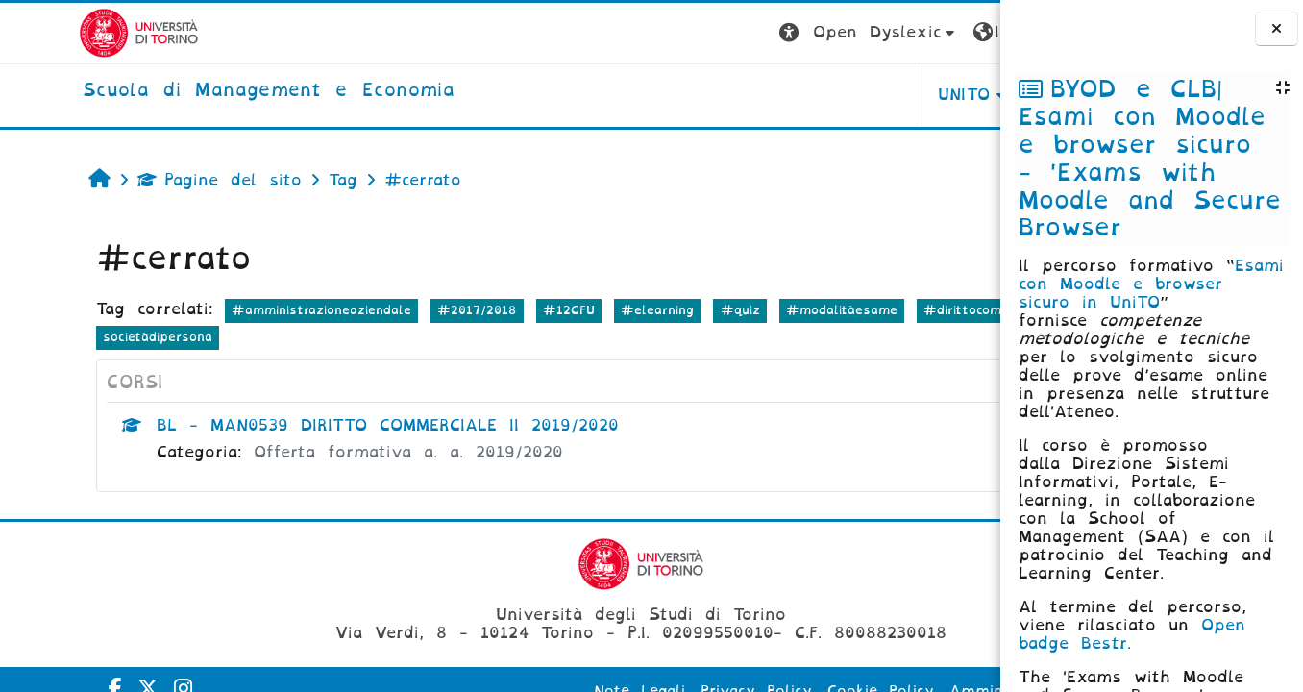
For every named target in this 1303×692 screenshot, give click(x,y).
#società (223, 337)
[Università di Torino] (60, 32)
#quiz (671, 310)
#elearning (588, 310)
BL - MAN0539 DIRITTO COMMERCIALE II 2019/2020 (318, 425)
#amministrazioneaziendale (252, 310)
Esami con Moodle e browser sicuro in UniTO (1151, 284)
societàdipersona (333, 337)
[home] (190, 91)
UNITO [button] (761, 95)
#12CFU (500, 310)
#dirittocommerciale (100, 337)
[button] (666, 33)
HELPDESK (878, 95)
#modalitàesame (772, 310)
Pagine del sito (150, 180)
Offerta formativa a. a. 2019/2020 (339, 452)
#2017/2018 (408, 310)
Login (962, 32)
